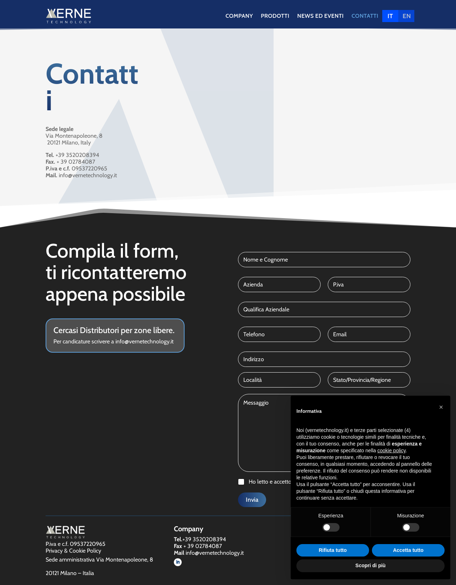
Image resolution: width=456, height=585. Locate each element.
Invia (252, 499)
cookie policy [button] (391, 450)
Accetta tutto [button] (408, 550)
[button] (441, 407)
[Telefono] (279, 334)
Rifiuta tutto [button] (333, 550)
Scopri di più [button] (371, 565)
